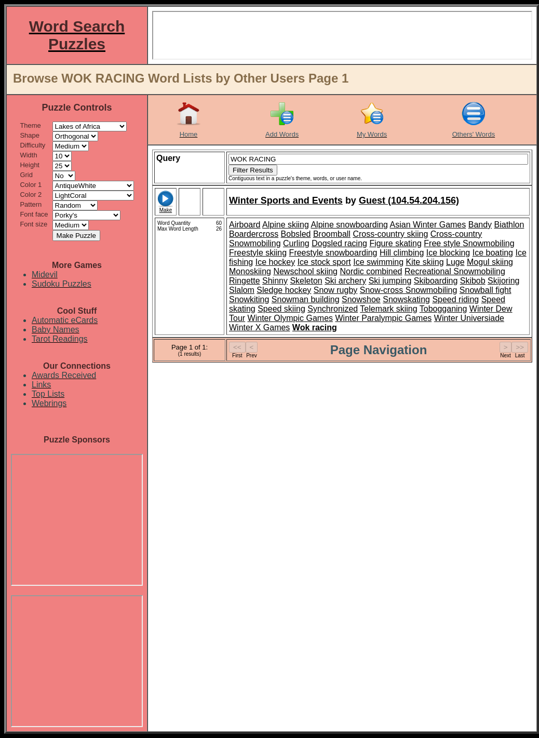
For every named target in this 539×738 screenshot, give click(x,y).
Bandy (480, 224)
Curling (296, 243)
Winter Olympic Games (290, 318)
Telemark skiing (388, 308)
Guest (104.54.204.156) (409, 200)
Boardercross (253, 234)
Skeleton (306, 280)
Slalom (241, 290)
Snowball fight (485, 290)
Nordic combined (371, 271)
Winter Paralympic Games (383, 318)
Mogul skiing (490, 262)
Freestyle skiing (258, 252)
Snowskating (406, 299)
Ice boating (493, 252)
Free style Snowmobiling (469, 243)
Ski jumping (390, 280)
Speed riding (455, 299)
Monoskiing (250, 271)
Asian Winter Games (428, 224)
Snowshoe (361, 299)
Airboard (244, 224)
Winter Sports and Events (286, 200)
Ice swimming (378, 262)
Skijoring (503, 280)
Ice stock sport (324, 262)
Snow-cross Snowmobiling (408, 290)
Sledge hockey (284, 290)
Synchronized (332, 308)
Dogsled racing (339, 243)
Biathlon (509, 224)
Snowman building (306, 299)
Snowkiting (249, 299)
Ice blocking (448, 252)
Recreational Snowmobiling (455, 271)
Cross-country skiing (390, 234)
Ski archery (345, 280)
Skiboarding (436, 280)
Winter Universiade (469, 318)
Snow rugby (336, 290)
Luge (455, 262)
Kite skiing (425, 262)
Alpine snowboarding (349, 224)
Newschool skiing (305, 271)
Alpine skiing (285, 224)
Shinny (275, 280)
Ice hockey (275, 262)
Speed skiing (281, 308)
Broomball (332, 234)
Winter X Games (259, 327)
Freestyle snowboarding (333, 252)
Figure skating (395, 243)
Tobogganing (443, 308)
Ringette (244, 280)
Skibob (473, 280)
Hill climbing (402, 252)
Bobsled (296, 234)
